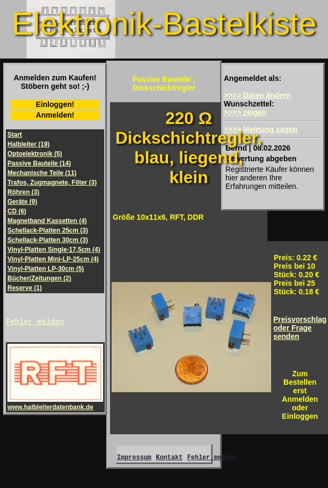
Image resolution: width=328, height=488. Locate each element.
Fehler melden (35, 323)
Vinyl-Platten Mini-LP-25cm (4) (53, 259)
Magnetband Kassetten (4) (47, 221)
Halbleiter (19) (28, 144)
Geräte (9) (22, 201)
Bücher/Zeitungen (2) (39, 278)
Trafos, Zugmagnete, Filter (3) (52, 182)
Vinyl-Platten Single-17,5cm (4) (53, 249)
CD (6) (16, 211)
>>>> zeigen (245, 112)
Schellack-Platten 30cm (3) (47, 240)
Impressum (134, 458)
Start (14, 134)
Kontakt (169, 458)
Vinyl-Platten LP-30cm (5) (45, 268)
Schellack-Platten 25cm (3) (47, 230)
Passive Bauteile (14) (39, 163)
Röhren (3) (23, 192)
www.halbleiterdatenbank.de (55, 405)
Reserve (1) (24, 288)
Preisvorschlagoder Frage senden (299, 328)
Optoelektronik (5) (34, 154)
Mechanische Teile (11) (42, 173)
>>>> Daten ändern (257, 95)
